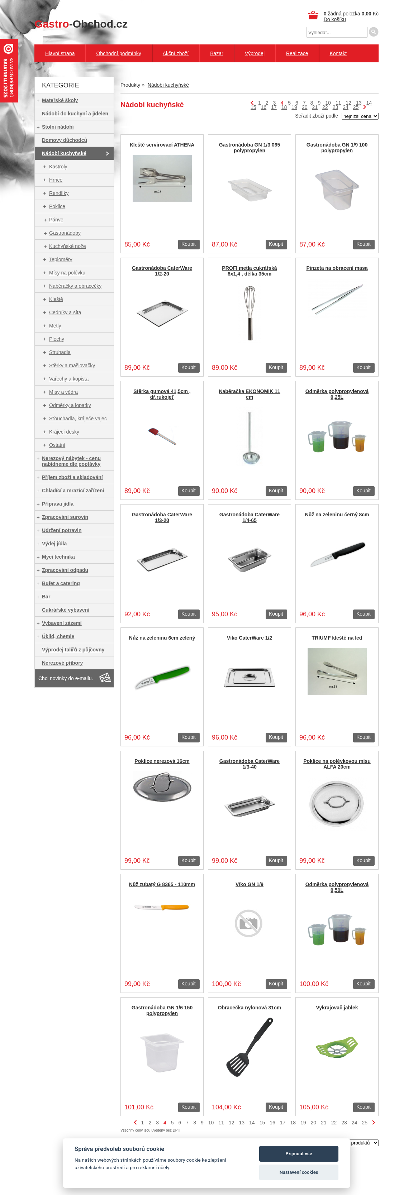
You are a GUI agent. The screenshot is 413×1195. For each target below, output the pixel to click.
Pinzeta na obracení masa (336, 268)
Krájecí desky (64, 432)
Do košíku (335, 19)
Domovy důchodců (64, 140)
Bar (46, 596)
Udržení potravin (61, 530)
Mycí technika (58, 557)
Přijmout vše (299, 1153)
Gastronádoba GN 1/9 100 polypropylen (337, 147)
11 (338, 103)
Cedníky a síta (65, 312)
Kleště (56, 299)
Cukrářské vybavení (65, 610)
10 (328, 103)
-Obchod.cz (81, 23)
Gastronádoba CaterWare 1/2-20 (162, 271)
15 (253, 107)
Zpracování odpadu (65, 570)
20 (305, 107)
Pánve (56, 220)
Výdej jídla (54, 543)
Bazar (216, 53)
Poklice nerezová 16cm (161, 761)
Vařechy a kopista (69, 379)
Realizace (297, 53)
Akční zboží (176, 53)
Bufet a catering (61, 583)
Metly (55, 326)
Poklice (57, 206)
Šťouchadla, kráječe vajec (78, 418)
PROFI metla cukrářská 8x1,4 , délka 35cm (249, 271)
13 (359, 103)
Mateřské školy (60, 100)
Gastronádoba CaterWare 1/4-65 (249, 517)
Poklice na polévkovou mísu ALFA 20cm (337, 764)
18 (284, 107)
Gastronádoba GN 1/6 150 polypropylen (162, 1010)
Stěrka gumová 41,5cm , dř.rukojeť (162, 394)
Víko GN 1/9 (250, 884)
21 (315, 107)
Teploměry (60, 259)
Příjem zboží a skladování (72, 477)
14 (369, 103)
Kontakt (337, 53)
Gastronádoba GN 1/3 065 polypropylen (249, 147)
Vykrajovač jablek (337, 1007)
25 (356, 107)
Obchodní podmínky (118, 53)
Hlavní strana (60, 53)
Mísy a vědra (63, 392)
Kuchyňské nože (67, 246)
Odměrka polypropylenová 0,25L (337, 394)
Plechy (56, 339)
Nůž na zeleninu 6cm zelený (162, 638)
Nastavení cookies (299, 1172)
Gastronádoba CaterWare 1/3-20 (162, 517)
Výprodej (255, 53)
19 (294, 107)
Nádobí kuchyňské (64, 153)
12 (348, 103)
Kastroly (58, 166)
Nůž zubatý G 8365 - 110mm (162, 884)
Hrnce (55, 180)
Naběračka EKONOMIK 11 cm (249, 394)
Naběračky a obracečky (75, 286)
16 (264, 107)
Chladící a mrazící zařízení (73, 490)
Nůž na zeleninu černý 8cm (337, 514)
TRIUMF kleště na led (337, 638)
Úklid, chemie (58, 636)
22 (325, 107)
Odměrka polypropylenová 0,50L (337, 887)
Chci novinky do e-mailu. (65, 678)
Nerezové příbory (62, 663)
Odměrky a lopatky (70, 405)
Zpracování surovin (65, 517)
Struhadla (60, 352)
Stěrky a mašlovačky (72, 365)
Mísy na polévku (67, 273)
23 (335, 107)
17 (274, 107)
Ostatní (57, 445)
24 (345, 107)
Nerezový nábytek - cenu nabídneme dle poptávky (71, 461)
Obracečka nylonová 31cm (249, 1007)
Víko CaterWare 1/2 (249, 638)
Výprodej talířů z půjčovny (73, 650)
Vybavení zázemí (62, 623)
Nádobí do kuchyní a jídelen (75, 113)
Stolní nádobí (58, 127)
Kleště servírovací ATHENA (162, 145)
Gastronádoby (65, 233)
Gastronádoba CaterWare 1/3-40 (249, 764)
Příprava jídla (57, 504)
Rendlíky (58, 193)
